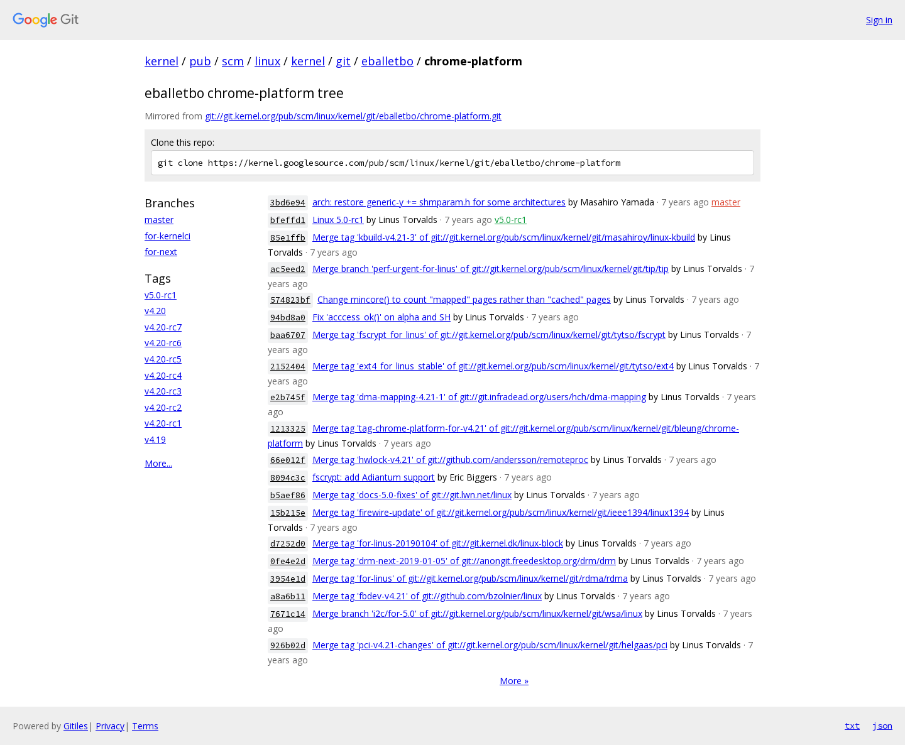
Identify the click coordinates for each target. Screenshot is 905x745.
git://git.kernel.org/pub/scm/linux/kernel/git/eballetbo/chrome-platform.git (353, 116)
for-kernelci (167, 236)
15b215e (287, 513)
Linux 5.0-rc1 (338, 220)
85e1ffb (287, 237)
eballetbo (387, 60)
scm (233, 60)
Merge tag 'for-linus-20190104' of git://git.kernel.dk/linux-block (437, 543)
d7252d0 (287, 543)
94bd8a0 (287, 317)
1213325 (287, 428)
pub (200, 60)
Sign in (879, 20)
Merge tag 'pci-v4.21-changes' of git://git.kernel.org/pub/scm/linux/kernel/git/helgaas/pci (489, 645)
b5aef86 (287, 495)
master (159, 220)
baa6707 (287, 335)
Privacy (110, 726)
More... (158, 463)
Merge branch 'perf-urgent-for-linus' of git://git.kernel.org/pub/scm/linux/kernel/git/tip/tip (490, 269)
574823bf (290, 300)
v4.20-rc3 (163, 391)
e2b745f (287, 397)
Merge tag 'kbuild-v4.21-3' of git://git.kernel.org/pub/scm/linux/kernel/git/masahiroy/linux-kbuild (503, 237)
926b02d (287, 645)
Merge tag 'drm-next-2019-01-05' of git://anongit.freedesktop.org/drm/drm (464, 561)
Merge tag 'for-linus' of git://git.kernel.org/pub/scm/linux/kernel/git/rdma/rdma (470, 578)
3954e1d (287, 579)
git (343, 60)
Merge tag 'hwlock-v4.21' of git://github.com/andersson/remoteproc (450, 459)
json (882, 725)
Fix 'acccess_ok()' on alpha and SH (381, 317)
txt (852, 725)
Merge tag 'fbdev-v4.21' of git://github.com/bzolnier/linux (427, 596)
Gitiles (75, 726)
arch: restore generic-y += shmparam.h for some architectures (439, 202)
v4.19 (155, 439)
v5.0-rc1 (161, 295)
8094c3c (287, 477)
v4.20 (155, 311)
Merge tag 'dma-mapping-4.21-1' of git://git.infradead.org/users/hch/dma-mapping (479, 397)
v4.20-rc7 (163, 327)
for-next (161, 252)
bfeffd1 (287, 220)
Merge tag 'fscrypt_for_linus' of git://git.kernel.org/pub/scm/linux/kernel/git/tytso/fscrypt (489, 334)
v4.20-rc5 (163, 359)
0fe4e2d (287, 561)
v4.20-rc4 (163, 375)
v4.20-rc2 (163, 407)
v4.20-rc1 (163, 423)
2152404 (287, 366)
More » (514, 681)
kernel (161, 60)
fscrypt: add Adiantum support (373, 477)
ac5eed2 (287, 269)
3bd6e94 (287, 202)
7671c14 (287, 614)
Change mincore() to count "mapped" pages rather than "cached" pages (464, 299)
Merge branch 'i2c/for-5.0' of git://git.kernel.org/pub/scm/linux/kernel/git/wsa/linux (477, 613)
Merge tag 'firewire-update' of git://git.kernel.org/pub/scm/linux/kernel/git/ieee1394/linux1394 (500, 512)
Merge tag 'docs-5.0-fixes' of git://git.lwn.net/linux (412, 495)
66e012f (287, 460)
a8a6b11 (287, 596)
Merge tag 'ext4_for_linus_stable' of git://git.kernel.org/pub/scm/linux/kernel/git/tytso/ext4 (493, 366)
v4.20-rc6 (163, 343)
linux (267, 60)
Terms (145, 726)
